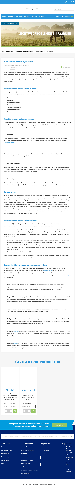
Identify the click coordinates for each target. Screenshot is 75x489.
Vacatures (23, 467)
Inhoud (4, 404)
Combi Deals (34, 16)
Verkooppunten (5, 460)
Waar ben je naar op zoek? (8, 16)
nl (71, 2)
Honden (57, 16)
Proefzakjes (41, 16)
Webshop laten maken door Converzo (39, 487)
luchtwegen (67, 275)
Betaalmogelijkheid (26, 457)
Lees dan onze (8, 142)
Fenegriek (16, 331)
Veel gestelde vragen (6, 450)
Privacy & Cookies (25, 463)
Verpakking (13, 404)
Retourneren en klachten (27, 450)
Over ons (3, 447)
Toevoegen (15, 411)
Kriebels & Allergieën (15, 65)
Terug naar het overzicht (10, 23)
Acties (2, 463)
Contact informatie (26, 447)
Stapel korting (5, 457)
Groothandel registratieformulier (29, 470)
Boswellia (15, 343)
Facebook (44, 450)
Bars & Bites (26, 16)
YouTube (44, 454)
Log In (65, 1)
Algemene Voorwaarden (27, 460)
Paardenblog (13, 67)
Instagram (45, 447)
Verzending (24, 453)
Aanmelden (59, 425)
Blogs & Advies (19, 16)
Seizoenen (12, 69)
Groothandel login (25, 473)
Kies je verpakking (26, 404)
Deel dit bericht (67, 67)
